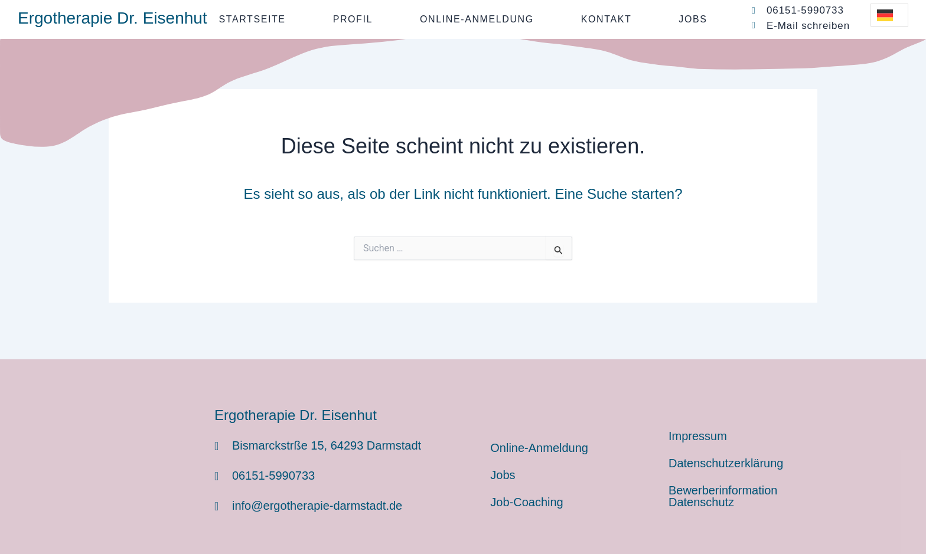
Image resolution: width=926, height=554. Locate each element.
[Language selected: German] (889, 15)
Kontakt (606, 19)
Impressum (698, 436)
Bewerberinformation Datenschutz (723, 496)
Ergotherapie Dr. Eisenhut (112, 18)
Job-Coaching (526, 502)
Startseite (252, 19)
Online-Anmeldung (477, 19)
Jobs (693, 19)
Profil (353, 19)
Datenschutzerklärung (726, 463)
